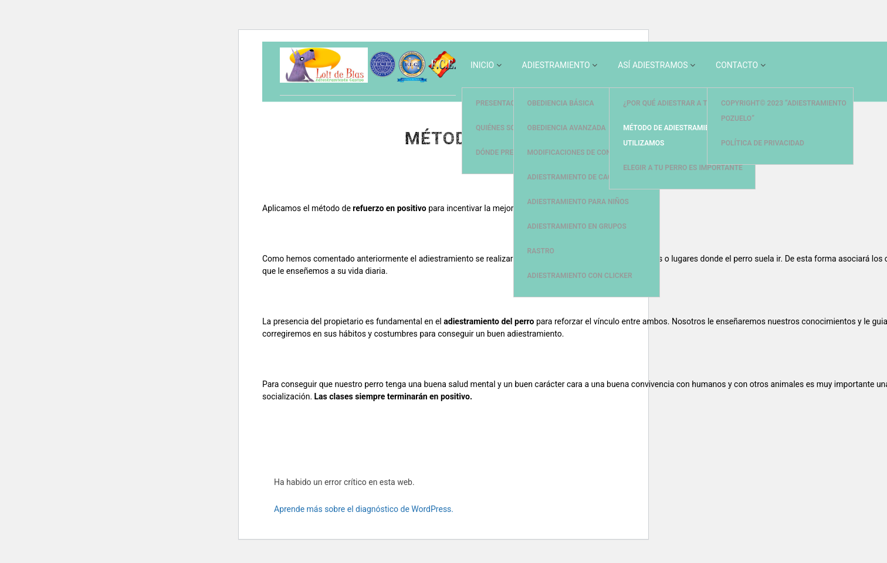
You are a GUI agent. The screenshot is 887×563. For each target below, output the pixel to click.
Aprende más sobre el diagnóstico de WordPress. (363, 509)
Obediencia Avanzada (566, 128)
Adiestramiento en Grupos (577, 226)
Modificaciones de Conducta (580, 152)
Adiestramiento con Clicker (579, 276)
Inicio (482, 65)
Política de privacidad (762, 143)
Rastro (540, 251)
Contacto (737, 65)
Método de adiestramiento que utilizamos (680, 135)
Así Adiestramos (653, 65)
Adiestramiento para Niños (578, 202)
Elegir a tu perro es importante (683, 168)
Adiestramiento (556, 65)
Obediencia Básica (560, 103)
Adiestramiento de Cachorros (584, 177)
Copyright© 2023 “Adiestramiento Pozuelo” (784, 111)
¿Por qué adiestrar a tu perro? (681, 103)
